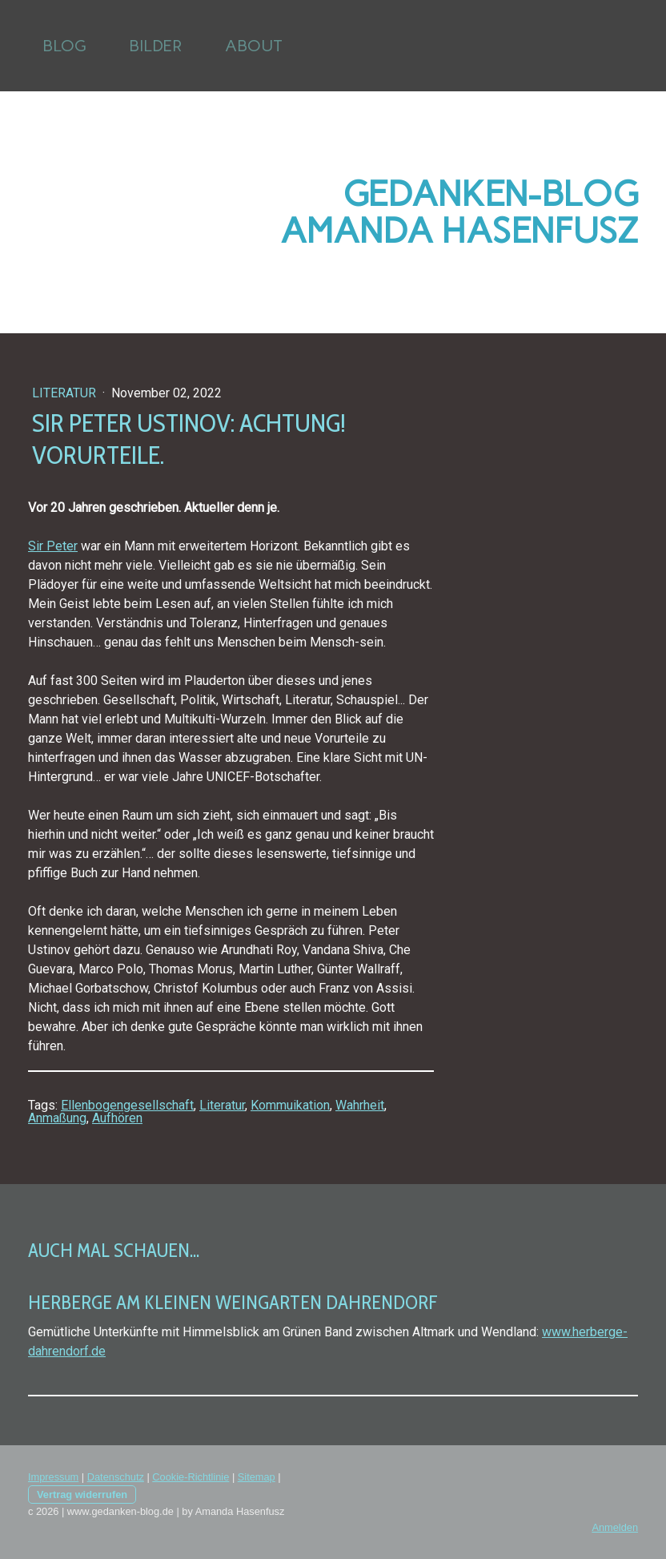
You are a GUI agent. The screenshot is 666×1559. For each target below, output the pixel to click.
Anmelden (615, 1527)
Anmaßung (57, 1118)
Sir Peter (53, 546)
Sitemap (256, 1477)
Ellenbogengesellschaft (127, 1105)
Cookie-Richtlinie (190, 1477)
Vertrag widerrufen (82, 1495)
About (254, 45)
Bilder (155, 45)
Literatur (65, 393)
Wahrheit (359, 1105)
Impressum (53, 1477)
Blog (64, 45)
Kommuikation (290, 1105)
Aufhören (117, 1118)
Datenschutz (115, 1477)
